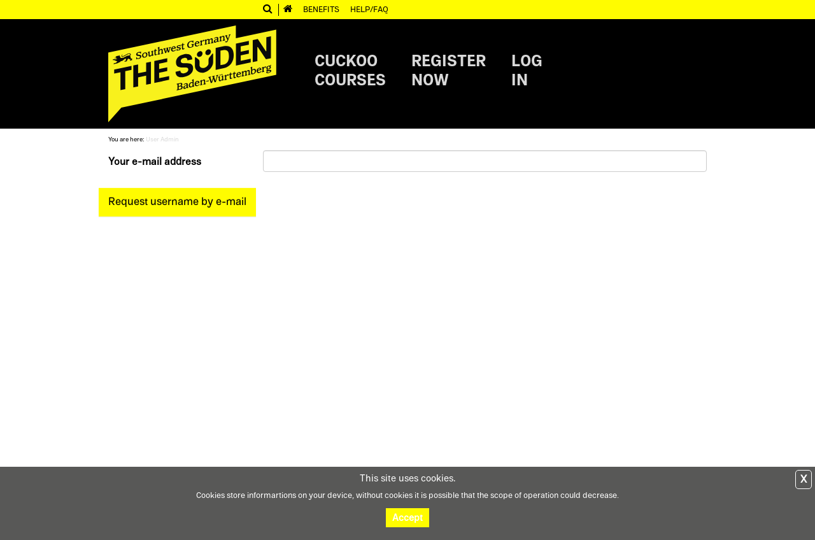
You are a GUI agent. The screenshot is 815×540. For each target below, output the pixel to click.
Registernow (448, 71)
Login (526, 71)
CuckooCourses (350, 71)
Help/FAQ (369, 9)
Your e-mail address (154, 161)
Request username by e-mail (177, 202)
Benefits (321, 9)
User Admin (162, 139)
